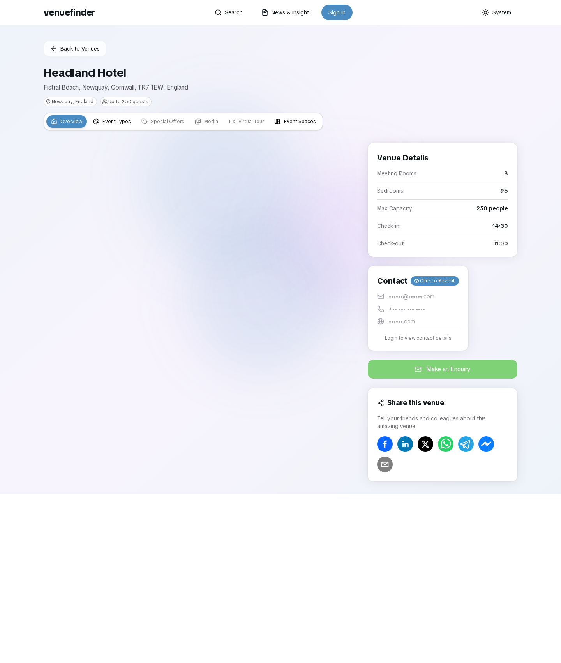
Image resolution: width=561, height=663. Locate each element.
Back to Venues (75, 48)
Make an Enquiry (443, 369)
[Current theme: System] (496, 12)
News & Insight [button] (285, 12)
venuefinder (69, 12)
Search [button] (229, 12)
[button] (418, 308)
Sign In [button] (337, 12)
